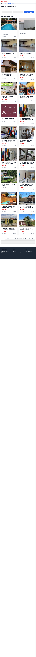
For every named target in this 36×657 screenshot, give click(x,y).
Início (2, 3)
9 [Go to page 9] (23, 238)
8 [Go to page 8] (21, 238)
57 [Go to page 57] (29, 238)
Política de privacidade (29, 252)
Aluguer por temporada (11, 3)
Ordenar (3, 10)
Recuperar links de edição (17, 252)
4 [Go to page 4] (13, 238)
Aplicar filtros (29, 12)
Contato (14, 251)
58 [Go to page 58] (32, 238)
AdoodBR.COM (4, 1)
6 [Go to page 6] (17, 238)
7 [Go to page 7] (19, 238)
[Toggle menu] (34, 1)
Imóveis (5, 3)
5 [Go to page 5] (15, 238)
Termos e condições (28, 251)
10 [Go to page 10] (25, 238)
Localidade (14, 10)
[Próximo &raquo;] (34, 238)
